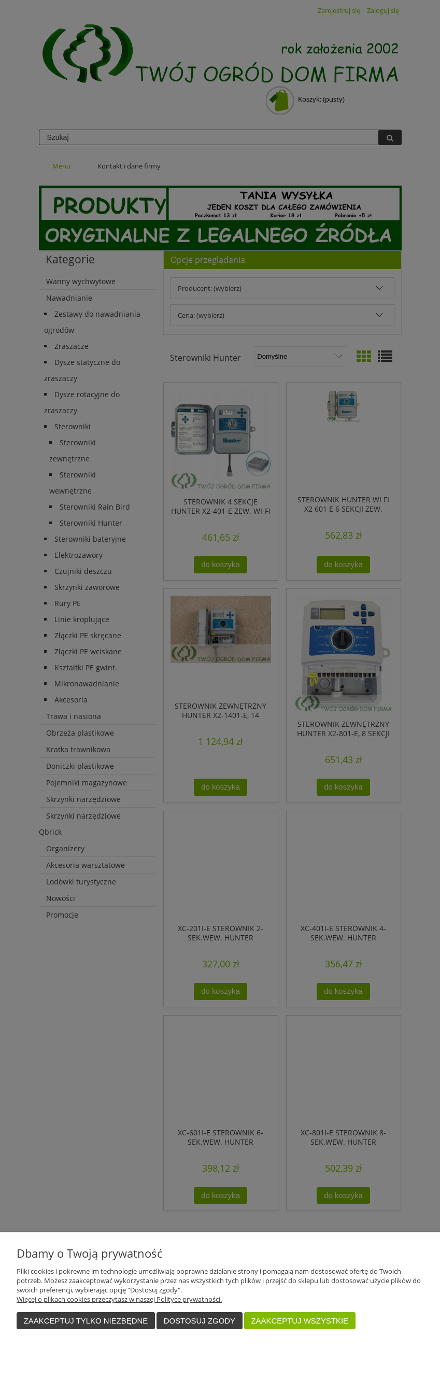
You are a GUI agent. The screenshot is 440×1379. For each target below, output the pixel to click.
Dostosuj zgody (199, 1320)
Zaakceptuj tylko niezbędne (86, 1320)
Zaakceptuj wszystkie (299, 1320)
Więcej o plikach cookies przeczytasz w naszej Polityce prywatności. (119, 1299)
